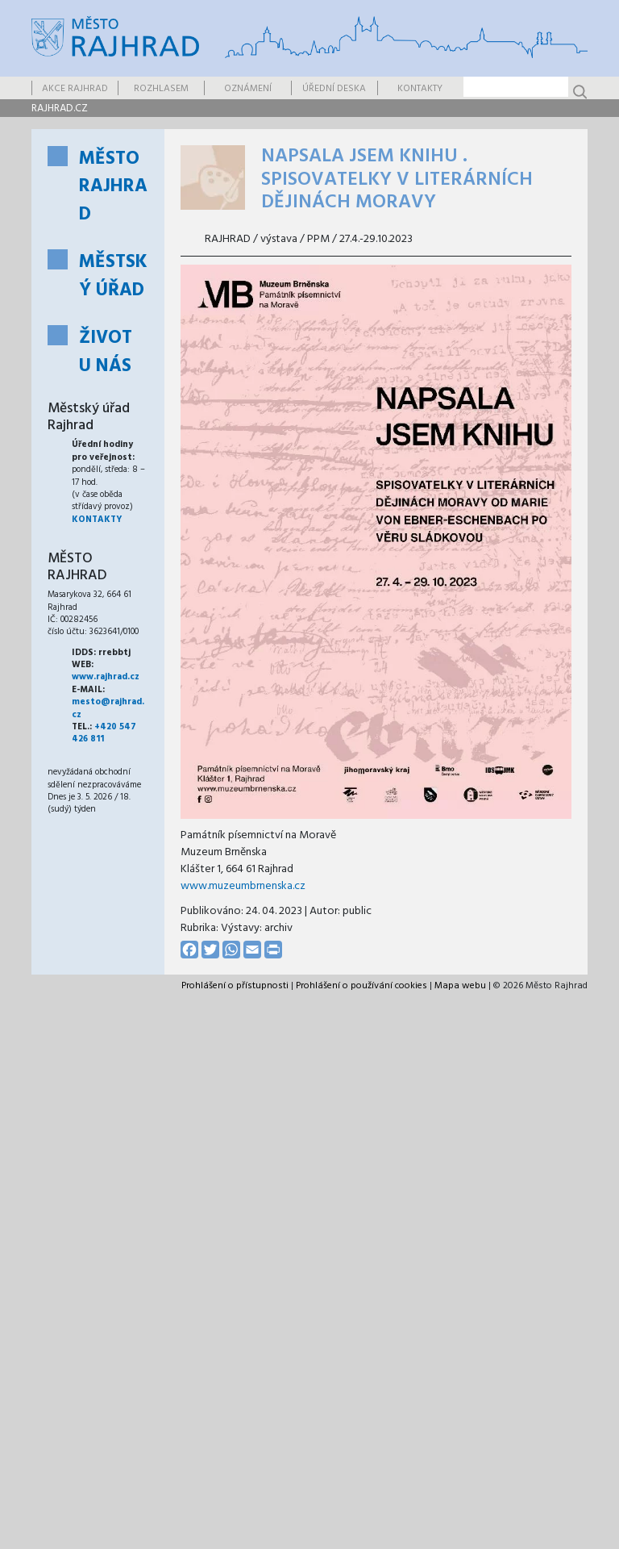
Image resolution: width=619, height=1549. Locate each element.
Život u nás (105, 353)
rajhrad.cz (59, 108)
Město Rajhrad (113, 187)
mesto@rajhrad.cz (108, 708)
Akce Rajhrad (75, 89)
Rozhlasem (161, 89)
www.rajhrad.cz (105, 677)
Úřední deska (334, 89)
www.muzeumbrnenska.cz (243, 886)
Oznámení (248, 89)
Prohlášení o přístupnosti (235, 986)
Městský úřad (113, 277)
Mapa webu (460, 986)
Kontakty (419, 89)
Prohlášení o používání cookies (361, 986)
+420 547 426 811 (104, 733)
